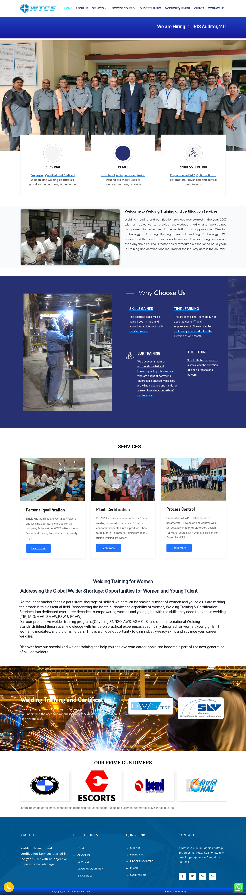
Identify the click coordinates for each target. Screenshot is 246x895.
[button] (6, 96)
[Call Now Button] (9, 887)
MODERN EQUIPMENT (177, 8)
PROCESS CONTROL (124, 8)
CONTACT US (216, 8)
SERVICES (99, 8)
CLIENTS (199, 8)
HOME (68, 8)
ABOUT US (82, 8)
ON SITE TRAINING (150, 8)
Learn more (38, 548)
